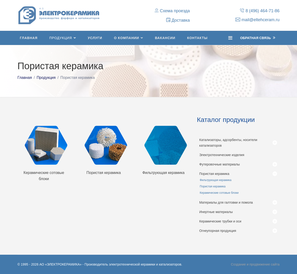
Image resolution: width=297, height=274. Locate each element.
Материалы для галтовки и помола (226, 202)
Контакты (197, 38)
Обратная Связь (257, 38)
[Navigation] (230, 38)
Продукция (60, 38)
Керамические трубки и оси (220, 221)
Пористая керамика (103, 173)
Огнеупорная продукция (217, 231)
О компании (126, 38)
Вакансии (165, 38)
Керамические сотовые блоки (219, 192)
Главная (29, 38)
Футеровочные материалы (219, 164)
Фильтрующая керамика (163, 173)
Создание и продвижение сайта (255, 264)
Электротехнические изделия (221, 155)
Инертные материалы (216, 212)
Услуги (95, 38)
